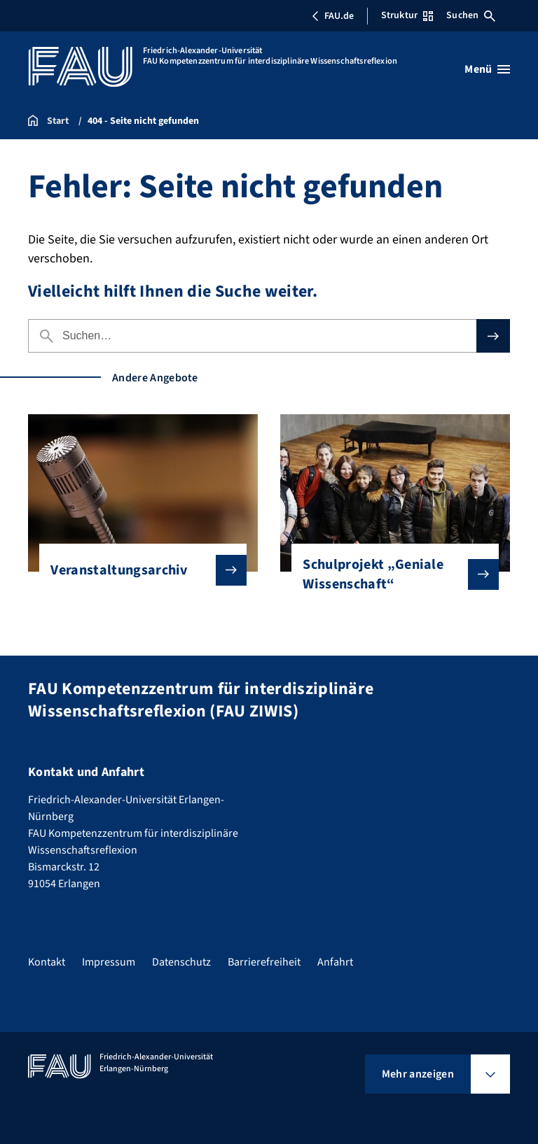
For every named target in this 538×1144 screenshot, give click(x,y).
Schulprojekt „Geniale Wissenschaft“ (389, 574)
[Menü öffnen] (487, 69)
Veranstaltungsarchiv (136, 570)
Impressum (108, 962)
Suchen (470, 15)
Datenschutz (181, 962)
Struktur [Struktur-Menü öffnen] (407, 15)
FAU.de (332, 16)
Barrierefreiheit (264, 962)
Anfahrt (335, 962)
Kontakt (46, 962)
